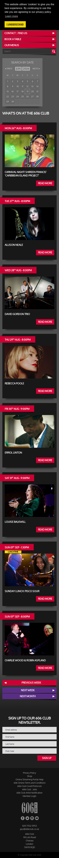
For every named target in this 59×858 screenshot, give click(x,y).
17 (17, 91)
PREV (9, 69)
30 (12, 101)
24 (17, 96)
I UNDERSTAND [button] (15, 24)
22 (7, 96)
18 (22, 91)
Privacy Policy (29, 772)
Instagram (32, 818)
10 (18, 86)
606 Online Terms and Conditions (29, 782)
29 (7, 101)
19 (27, 91)
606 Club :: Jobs (29, 789)
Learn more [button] (11, 16)
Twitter (27, 818)
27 (32, 96)
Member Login (29, 796)
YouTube (37, 818)
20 (32, 91)
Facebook (23, 818)
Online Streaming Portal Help (29, 779)
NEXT (35, 69)
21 (37, 91)
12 (27, 86)
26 (27, 96)
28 (37, 96)
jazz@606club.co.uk (29, 829)
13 (32, 86)
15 (8, 91)
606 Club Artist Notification (29, 792)
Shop (29, 776)
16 (12, 91)
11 (22, 86)
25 (22, 96)
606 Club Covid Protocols (29, 786)
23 (12, 96)
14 (37, 86)
